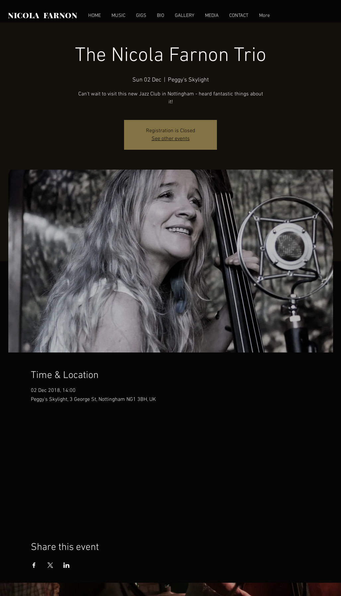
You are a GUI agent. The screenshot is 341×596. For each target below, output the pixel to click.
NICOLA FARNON (43, 15)
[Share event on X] (50, 565)
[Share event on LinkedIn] (66, 565)
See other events (171, 138)
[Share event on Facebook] (34, 565)
